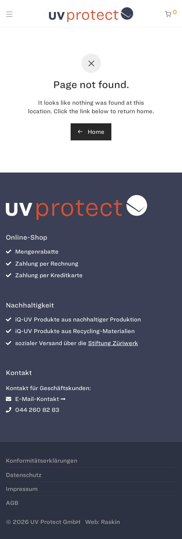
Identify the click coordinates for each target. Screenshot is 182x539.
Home (91, 132)
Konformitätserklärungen (41, 461)
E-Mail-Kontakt (35, 399)
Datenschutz (24, 475)
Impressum (22, 489)
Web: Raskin (102, 522)
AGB (12, 503)
